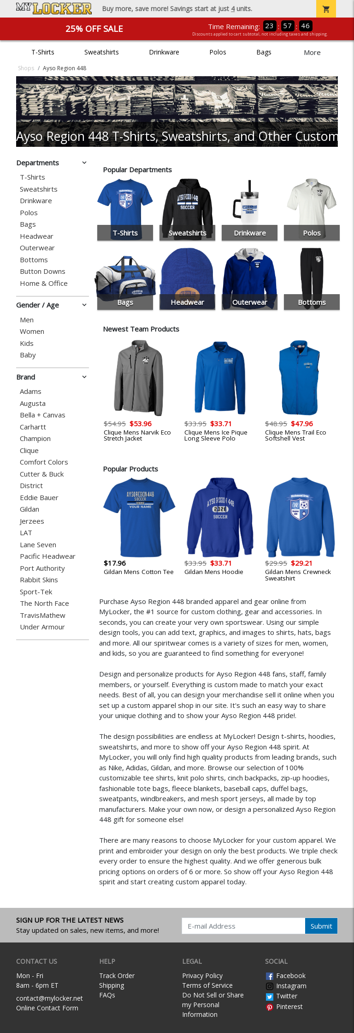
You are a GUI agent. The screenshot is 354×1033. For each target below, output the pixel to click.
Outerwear (37, 248)
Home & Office (44, 283)
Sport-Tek (36, 592)
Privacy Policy (202, 975)
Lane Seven (38, 545)
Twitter (281, 995)
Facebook (285, 975)
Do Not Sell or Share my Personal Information (213, 1005)
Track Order (117, 975)
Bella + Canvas (42, 415)
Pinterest (284, 1006)
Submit (321, 925)
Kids (27, 343)
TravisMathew (42, 615)
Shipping (111, 985)
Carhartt (33, 427)
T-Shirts (42, 52)
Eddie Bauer (39, 497)
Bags (263, 52)
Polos (217, 52)
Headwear (36, 236)
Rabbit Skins (39, 580)
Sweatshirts (101, 52)
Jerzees (32, 521)
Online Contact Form (47, 1007)
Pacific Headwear (48, 556)
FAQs (107, 995)
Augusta (33, 403)
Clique (29, 450)
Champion (35, 438)
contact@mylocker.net (49, 998)
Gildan (29, 509)
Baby (28, 355)
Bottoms (34, 260)
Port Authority (42, 568)
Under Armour (42, 627)
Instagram (286, 985)
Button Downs (42, 271)
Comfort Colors (44, 462)
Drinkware (164, 52)
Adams (30, 391)
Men (27, 320)
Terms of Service (207, 985)
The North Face (44, 603)
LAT (26, 533)
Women (32, 331)
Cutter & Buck (42, 474)
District (31, 485)
